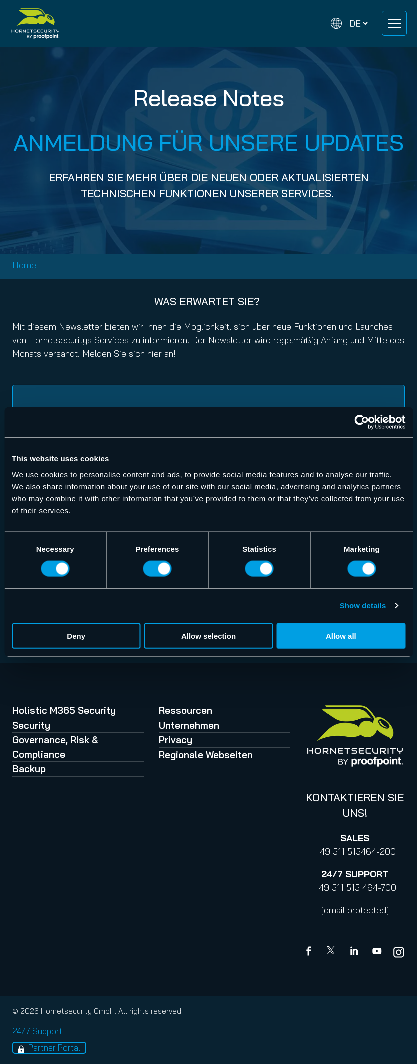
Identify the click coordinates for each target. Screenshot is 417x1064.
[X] (333, 952)
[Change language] (349, 24)
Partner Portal (54, 1047)
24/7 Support (37, 1031)
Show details (363, 606)
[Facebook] (311, 952)
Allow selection (208, 636)
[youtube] (377, 952)
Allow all (341, 636)
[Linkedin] (355, 952)
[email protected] (355, 910)
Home (24, 265)
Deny (76, 636)
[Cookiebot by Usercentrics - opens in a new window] (361, 422)
